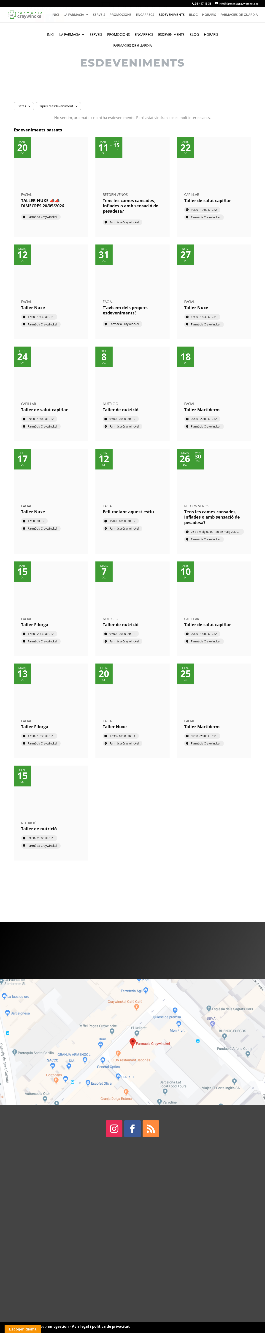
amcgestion (58, 1326)
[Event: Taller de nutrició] (132, 394)
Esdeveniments (171, 35)
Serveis (96, 35)
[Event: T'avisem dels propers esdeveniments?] (132, 291)
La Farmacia (69, 35)
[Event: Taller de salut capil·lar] (214, 187)
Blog (194, 35)
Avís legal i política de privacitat (101, 1326)
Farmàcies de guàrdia (132, 46)
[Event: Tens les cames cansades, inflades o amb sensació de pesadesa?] (132, 187)
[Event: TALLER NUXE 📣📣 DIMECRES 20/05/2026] (51, 187)
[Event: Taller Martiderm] (214, 394)
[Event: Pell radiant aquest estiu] (132, 501)
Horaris (211, 35)
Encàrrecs (144, 35)
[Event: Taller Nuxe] (51, 291)
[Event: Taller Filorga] (51, 608)
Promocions (118, 35)
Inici (50, 35)
